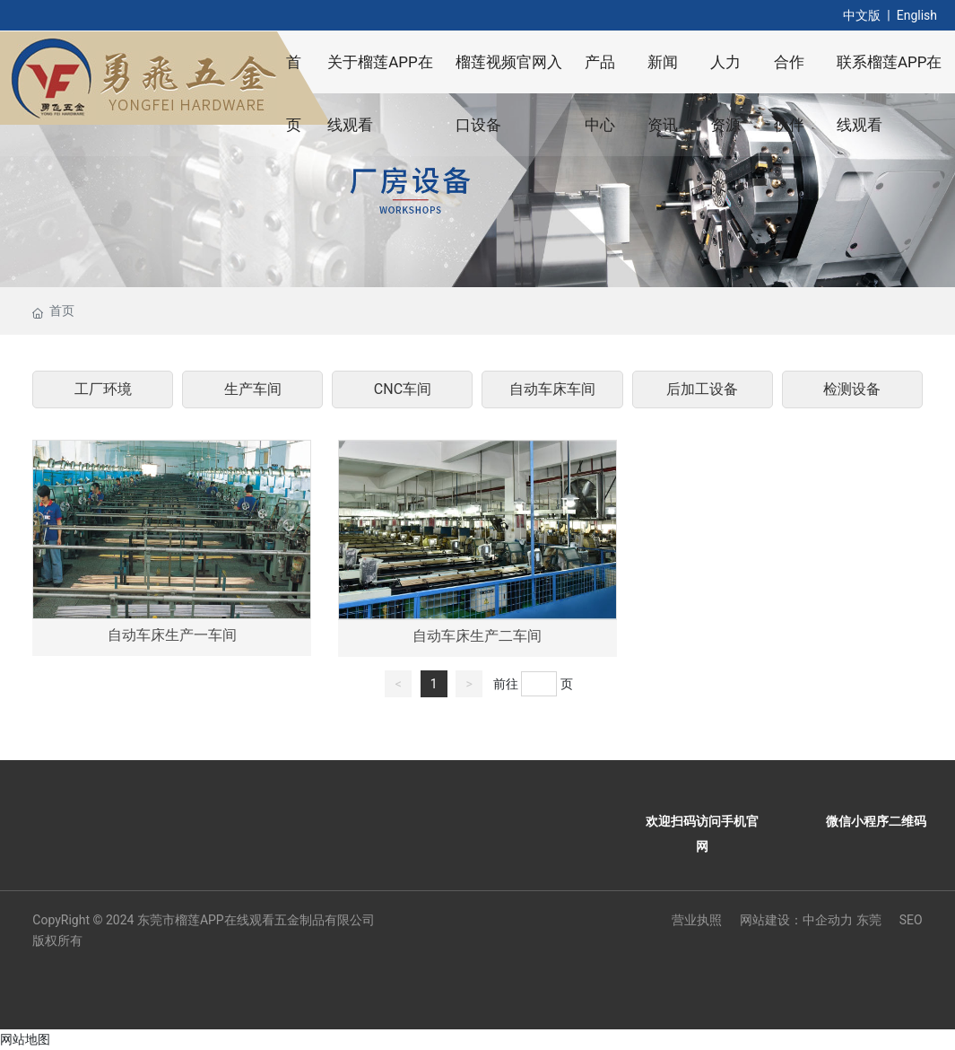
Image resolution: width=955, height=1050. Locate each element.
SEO (911, 920)
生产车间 (253, 389)
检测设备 (852, 389)
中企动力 (828, 920)
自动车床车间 (552, 389)
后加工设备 (702, 389)
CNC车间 (402, 389)
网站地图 (25, 1039)
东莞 (868, 920)
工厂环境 (103, 389)
